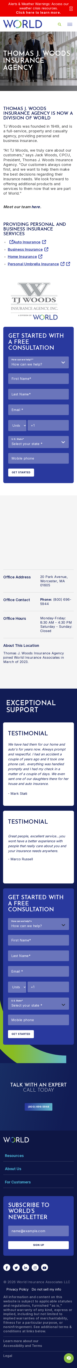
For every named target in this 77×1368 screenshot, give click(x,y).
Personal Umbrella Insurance (33, 264)
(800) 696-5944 (38, 1106)
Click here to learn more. (38, 12)
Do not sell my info (46, 1289)
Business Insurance (25, 249)
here (35, 207)
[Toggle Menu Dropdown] (38, 1155)
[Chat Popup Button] (69, 1358)
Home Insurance (22, 256)
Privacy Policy (17, 1289)
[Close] (71, 8)
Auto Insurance (26, 242)
